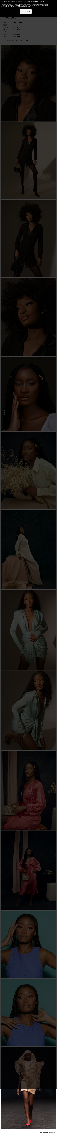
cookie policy (39, 2)
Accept (26, 11)
